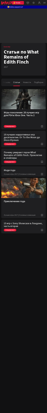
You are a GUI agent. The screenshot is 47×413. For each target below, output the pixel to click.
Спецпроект (10, 126)
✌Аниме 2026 (17, 3)
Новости (27, 82)
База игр (7, 47)
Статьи (16, 82)
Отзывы (6, 82)
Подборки (38, 82)
